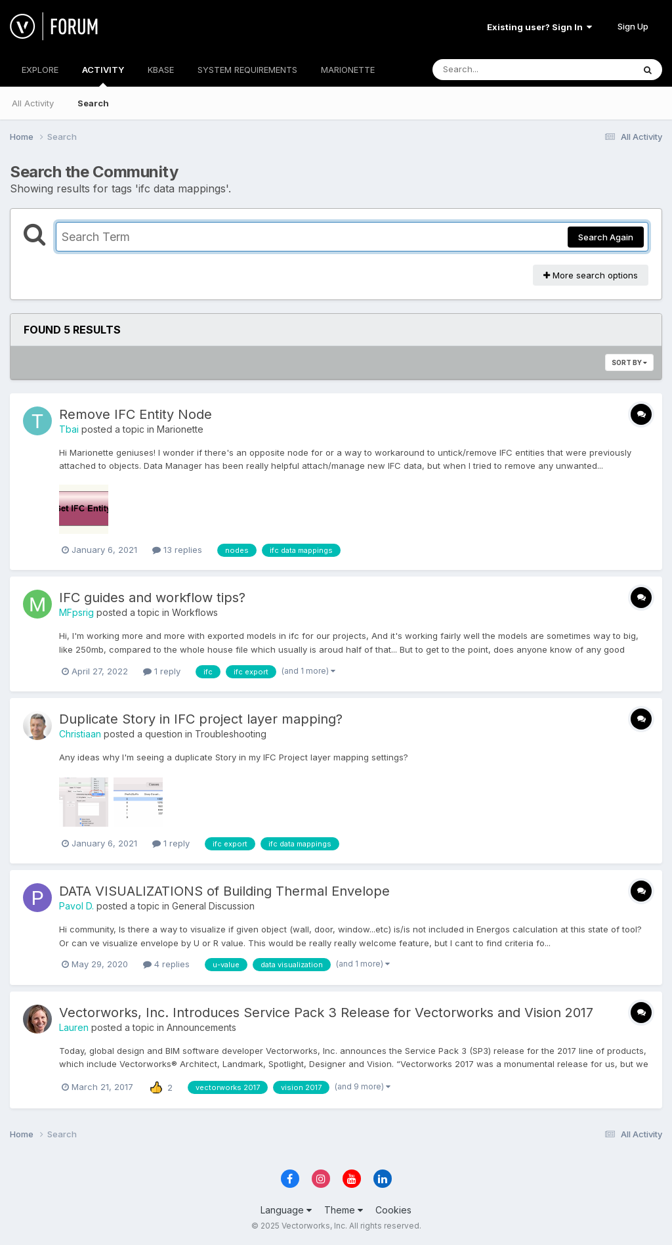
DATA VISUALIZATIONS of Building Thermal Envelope (224, 891)
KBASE (161, 69)
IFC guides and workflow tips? (152, 597)
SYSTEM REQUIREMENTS (247, 69)
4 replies (166, 964)
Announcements (201, 1027)
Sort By (629, 362)
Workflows (195, 612)
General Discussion (213, 905)
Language (286, 1209)
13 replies (177, 549)
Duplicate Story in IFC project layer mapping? (201, 719)
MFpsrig (76, 612)
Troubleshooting (230, 733)
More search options (590, 275)
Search (93, 103)
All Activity (33, 103)
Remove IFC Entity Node (135, 414)
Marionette (180, 429)
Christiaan (80, 733)
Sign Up (633, 26)
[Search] (497, 69)
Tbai (69, 429)
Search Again (605, 237)
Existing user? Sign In (539, 27)
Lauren (74, 1027)
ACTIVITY (103, 75)
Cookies (393, 1209)
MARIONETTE (348, 69)
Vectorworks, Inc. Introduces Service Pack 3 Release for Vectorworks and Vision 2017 (326, 1012)
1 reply (161, 671)
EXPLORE (40, 69)
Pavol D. (76, 905)
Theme (343, 1209)
